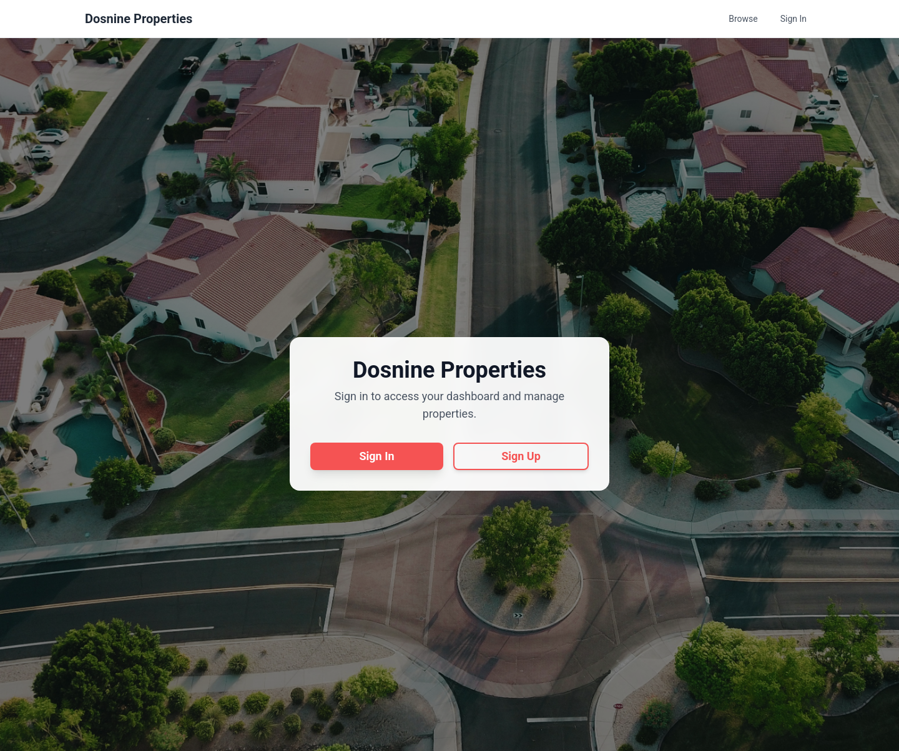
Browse (743, 19)
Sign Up (521, 456)
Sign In (793, 19)
